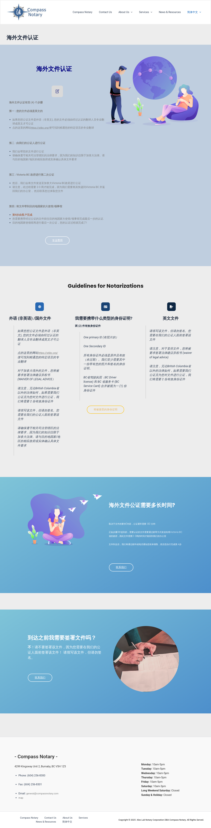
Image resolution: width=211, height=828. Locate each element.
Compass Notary (90, 12)
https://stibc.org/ (41, 127)
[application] (135, 12)
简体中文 (195, 12)
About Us (130, 12)
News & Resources (172, 12)
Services (148, 12)
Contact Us (111, 12)
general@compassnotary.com (43, 793)
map (21, 797)
